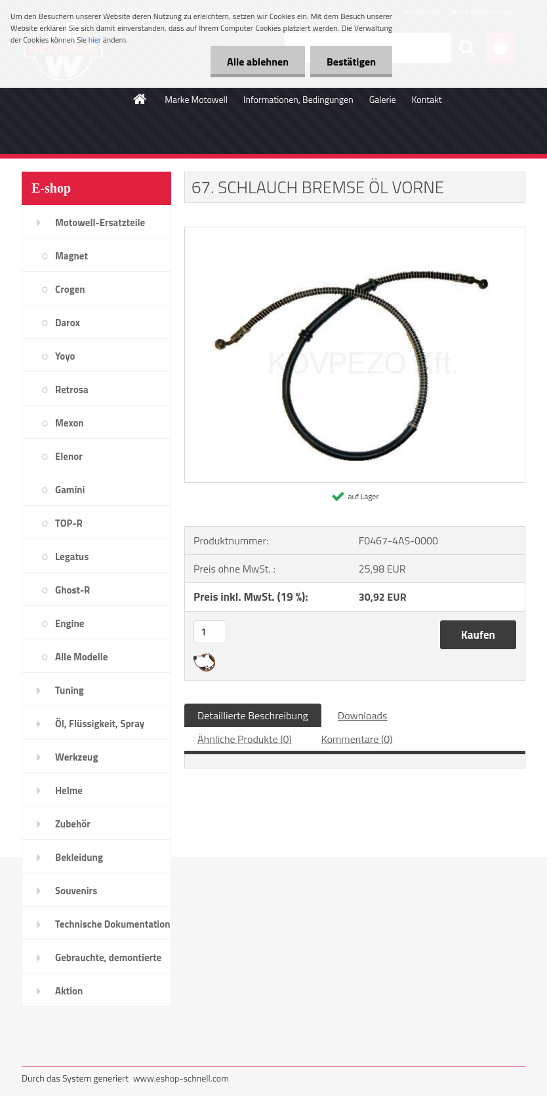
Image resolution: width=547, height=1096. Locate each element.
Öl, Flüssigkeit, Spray (99, 723)
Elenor (69, 456)
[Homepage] (140, 99)
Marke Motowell (196, 99)
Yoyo (65, 356)
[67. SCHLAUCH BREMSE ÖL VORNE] (355, 232)
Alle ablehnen (258, 61)
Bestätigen (351, 61)
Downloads (363, 715)
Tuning (69, 690)
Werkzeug (76, 757)
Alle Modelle (81, 656)
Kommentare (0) (357, 739)
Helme (69, 790)
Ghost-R (72, 589)
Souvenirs (76, 890)
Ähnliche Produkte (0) (244, 739)
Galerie (382, 99)
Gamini (70, 489)
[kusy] (209, 631)
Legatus (72, 556)
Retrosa (72, 389)
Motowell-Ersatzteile (100, 222)
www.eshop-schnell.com (181, 1078)
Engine (69, 623)
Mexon (69, 422)
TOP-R (69, 523)
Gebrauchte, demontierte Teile (108, 961)
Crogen (70, 289)
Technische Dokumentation (113, 924)
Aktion (69, 990)
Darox (67, 322)
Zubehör (73, 823)
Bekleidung (79, 857)
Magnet (71, 255)
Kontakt (427, 99)
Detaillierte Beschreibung (252, 715)
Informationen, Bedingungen (298, 99)
